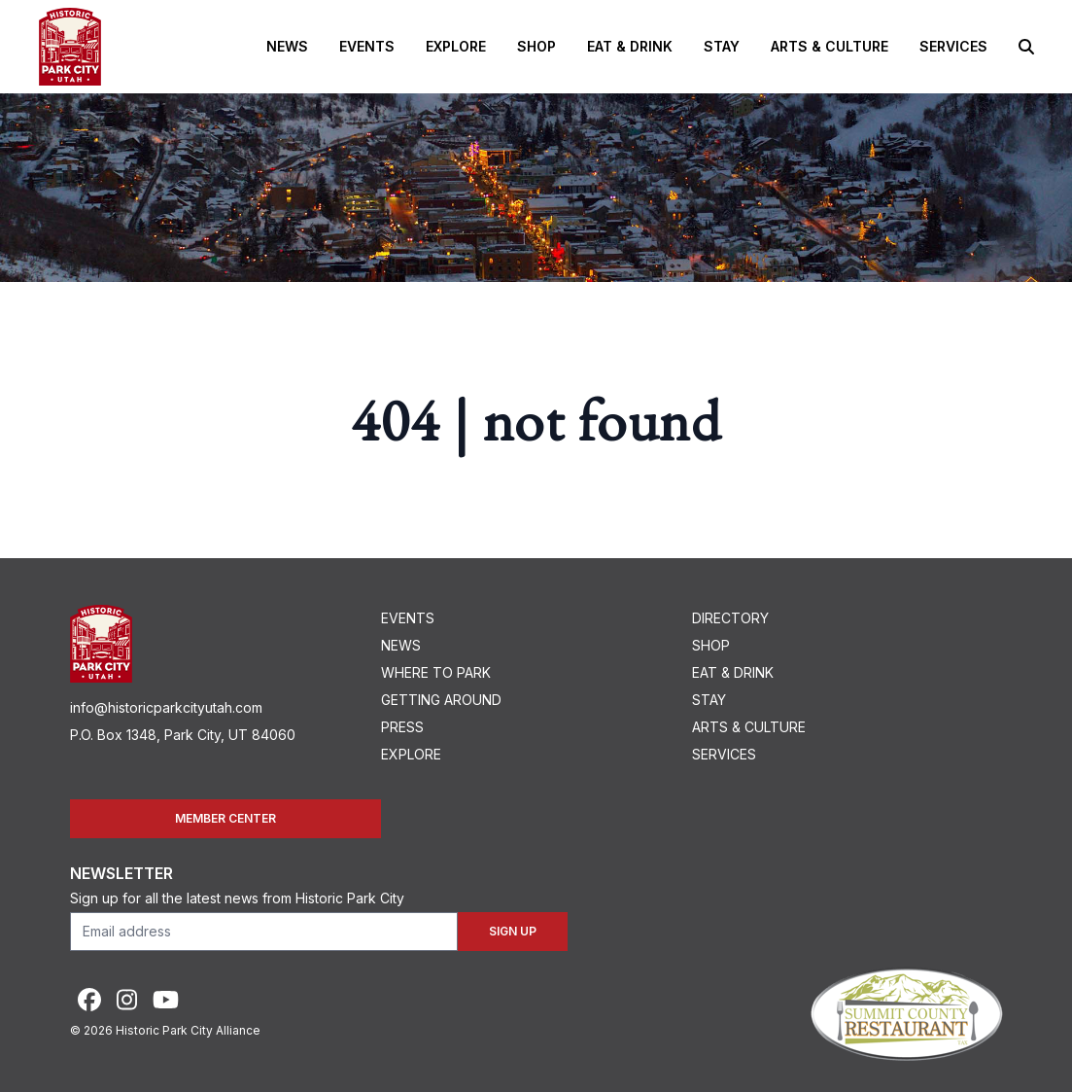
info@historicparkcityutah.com (166, 707)
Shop (536, 46)
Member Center (225, 818)
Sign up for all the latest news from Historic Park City (237, 898)
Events (367, 46)
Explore (456, 46)
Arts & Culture (829, 46)
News (287, 46)
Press (402, 727)
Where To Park (436, 672)
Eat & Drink (630, 46)
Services (953, 46)
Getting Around (441, 699)
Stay (722, 46)
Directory (730, 618)
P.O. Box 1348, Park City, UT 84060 (182, 734)
